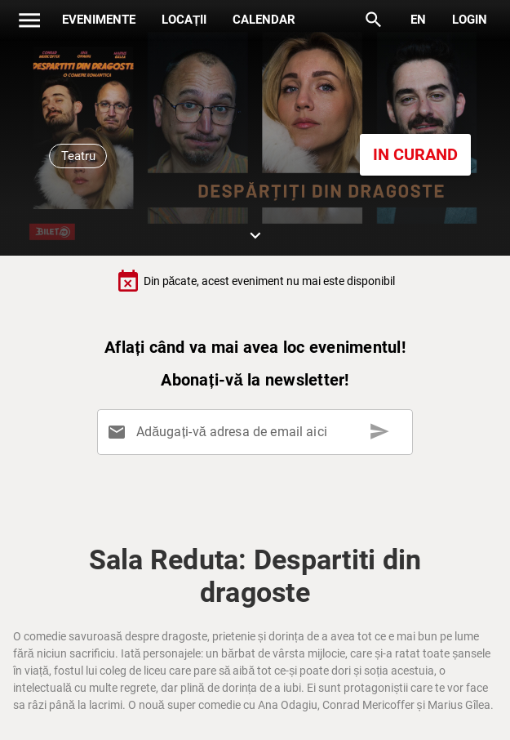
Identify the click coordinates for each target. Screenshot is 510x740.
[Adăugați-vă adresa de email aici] (259, 432)
